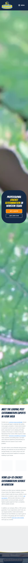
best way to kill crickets (18, 517)
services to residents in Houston (17, 435)
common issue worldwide (15, 422)
